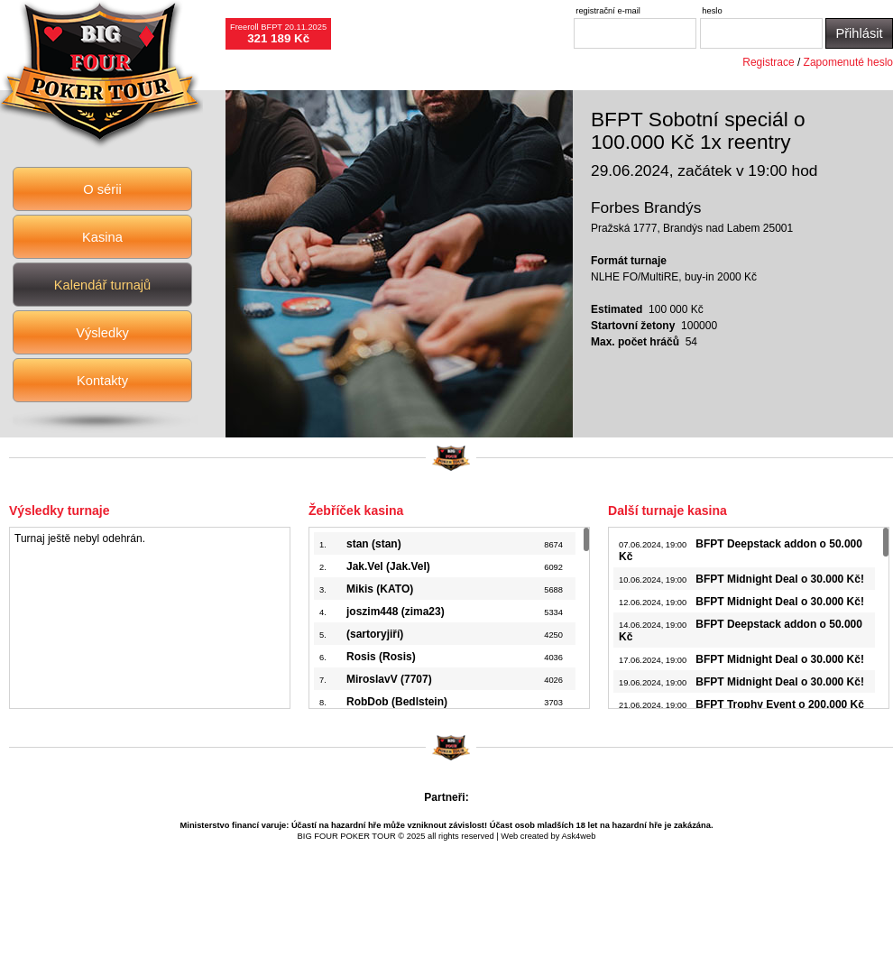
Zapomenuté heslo (848, 62)
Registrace (768, 62)
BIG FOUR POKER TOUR (347, 836)
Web (509, 836)
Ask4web (579, 836)
